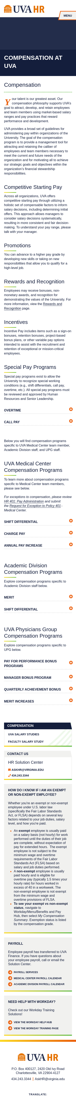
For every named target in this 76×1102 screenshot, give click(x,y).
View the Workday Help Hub (30, 1022)
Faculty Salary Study (26, 741)
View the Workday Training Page (33, 1028)
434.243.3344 (20, 775)
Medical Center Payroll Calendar (35, 978)
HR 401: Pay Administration (24, 501)
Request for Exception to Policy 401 (35, 506)
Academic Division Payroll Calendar (36, 984)
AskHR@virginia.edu (28, 769)
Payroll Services (23, 972)
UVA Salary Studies (23, 734)
